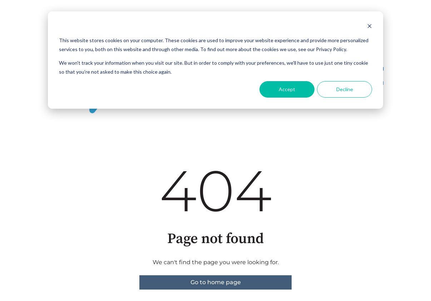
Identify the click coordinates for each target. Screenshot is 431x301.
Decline (344, 89)
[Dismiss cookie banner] (369, 27)
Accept (287, 89)
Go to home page (215, 282)
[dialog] (215, 60)
